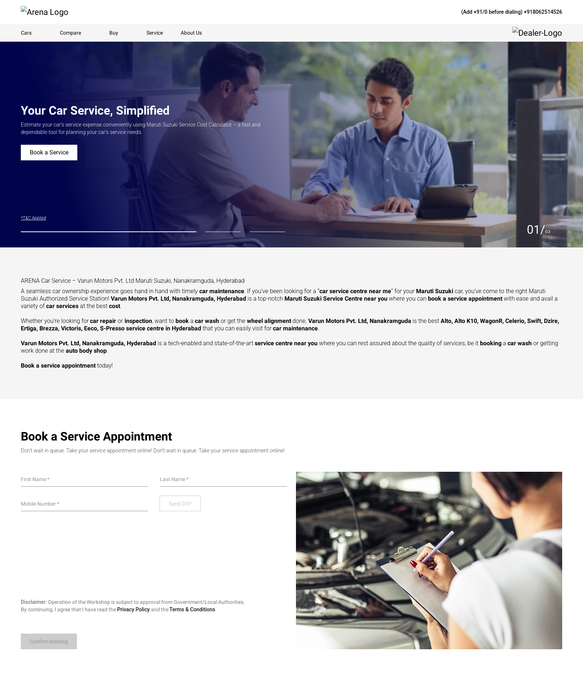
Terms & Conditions (192, 609)
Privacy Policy (133, 609)
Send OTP (180, 504)
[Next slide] (557, 229)
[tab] (108, 231)
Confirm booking (49, 641)
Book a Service (49, 152)
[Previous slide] (519, 229)
